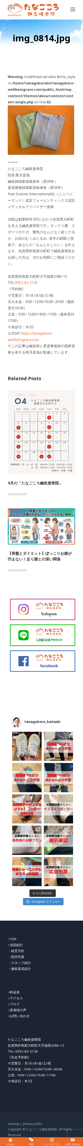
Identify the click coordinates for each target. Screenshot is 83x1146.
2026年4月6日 (17, 494)
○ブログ (14, 1004)
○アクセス (15, 998)
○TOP (12, 939)
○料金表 (14, 992)
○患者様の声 (17, 1010)
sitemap (13, 1124)
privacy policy (32, 1124)
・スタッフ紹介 (19, 962)
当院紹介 (16, 945)
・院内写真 (16, 956)
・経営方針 (16, 951)
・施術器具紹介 (19, 968)
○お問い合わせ (19, 1016)
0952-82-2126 (26, 282)
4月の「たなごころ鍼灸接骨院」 (35, 482)
